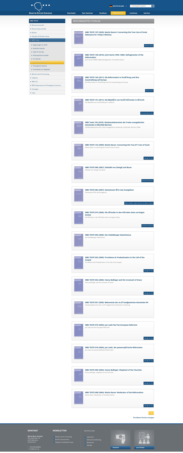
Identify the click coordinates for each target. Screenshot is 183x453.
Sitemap (89, 445)
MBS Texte (34, 40)
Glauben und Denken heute (64, 442)
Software (33, 78)
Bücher (33, 32)
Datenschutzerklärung (94, 440)
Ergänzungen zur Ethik (38, 44)
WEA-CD (33, 81)
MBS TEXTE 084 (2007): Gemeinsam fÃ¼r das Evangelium (114, 197)
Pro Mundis (35, 58)
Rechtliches (90, 442)
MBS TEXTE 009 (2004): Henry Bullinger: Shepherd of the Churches (114, 377)
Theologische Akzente (38, 65)
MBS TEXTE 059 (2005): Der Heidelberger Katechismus (112, 240)
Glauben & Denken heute (39, 36)
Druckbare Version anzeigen (143, 417)
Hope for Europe (37, 51)
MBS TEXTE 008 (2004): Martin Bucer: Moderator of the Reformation (114, 399)
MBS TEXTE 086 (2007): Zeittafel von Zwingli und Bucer (114, 174)
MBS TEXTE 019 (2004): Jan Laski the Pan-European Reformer (114, 332)
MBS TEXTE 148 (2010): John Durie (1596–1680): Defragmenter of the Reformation (112, 60)
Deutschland (117, 6)
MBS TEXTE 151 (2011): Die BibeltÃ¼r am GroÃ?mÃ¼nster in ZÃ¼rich (114, 107)
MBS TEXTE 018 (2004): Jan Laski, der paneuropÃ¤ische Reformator (114, 354)
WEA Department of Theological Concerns (45, 85)
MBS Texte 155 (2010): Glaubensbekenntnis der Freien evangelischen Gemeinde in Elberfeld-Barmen (112, 127)
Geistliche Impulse (37, 48)
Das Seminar (87, 13)
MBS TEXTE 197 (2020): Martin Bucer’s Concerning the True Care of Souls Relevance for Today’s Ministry (114, 39)
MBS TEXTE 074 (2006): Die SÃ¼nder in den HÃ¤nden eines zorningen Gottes (114, 219)
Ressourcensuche (36, 25)
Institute (133, 13)
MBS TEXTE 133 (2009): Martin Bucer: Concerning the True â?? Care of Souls (114, 152)
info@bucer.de (34, 449)
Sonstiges (33, 89)
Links (32, 93)
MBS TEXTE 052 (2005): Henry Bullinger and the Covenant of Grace (114, 287)
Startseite (71, 13)
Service (147, 13)
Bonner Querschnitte (37, 29)
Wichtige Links (89, 431)
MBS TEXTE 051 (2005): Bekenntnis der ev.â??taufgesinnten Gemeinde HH (112, 307)
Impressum (90, 437)
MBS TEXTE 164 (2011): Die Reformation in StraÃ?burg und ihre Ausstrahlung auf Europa (114, 84)
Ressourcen (118, 13)
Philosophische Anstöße (39, 55)
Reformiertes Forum (38, 62)
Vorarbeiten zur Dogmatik (40, 69)
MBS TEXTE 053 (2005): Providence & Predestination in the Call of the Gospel (114, 264)
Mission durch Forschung (39, 74)
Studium (103, 13)
